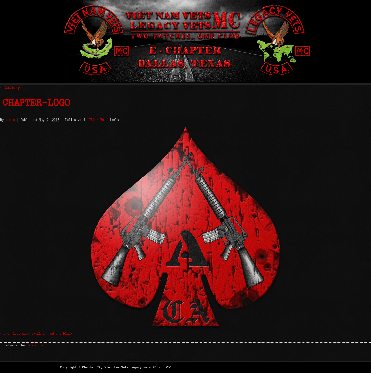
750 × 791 (97, 120)
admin (10, 120)
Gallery (10, 88)
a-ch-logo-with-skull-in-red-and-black (38, 334)
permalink (35, 345)
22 (168, 367)
